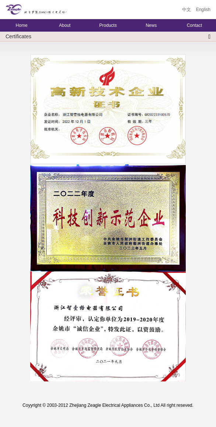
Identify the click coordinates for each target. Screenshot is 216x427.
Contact (194, 25)
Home (22, 25)
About (64, 25)
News (151, 25)
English (203, 9)
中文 (186, 9)
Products (107, 25)
